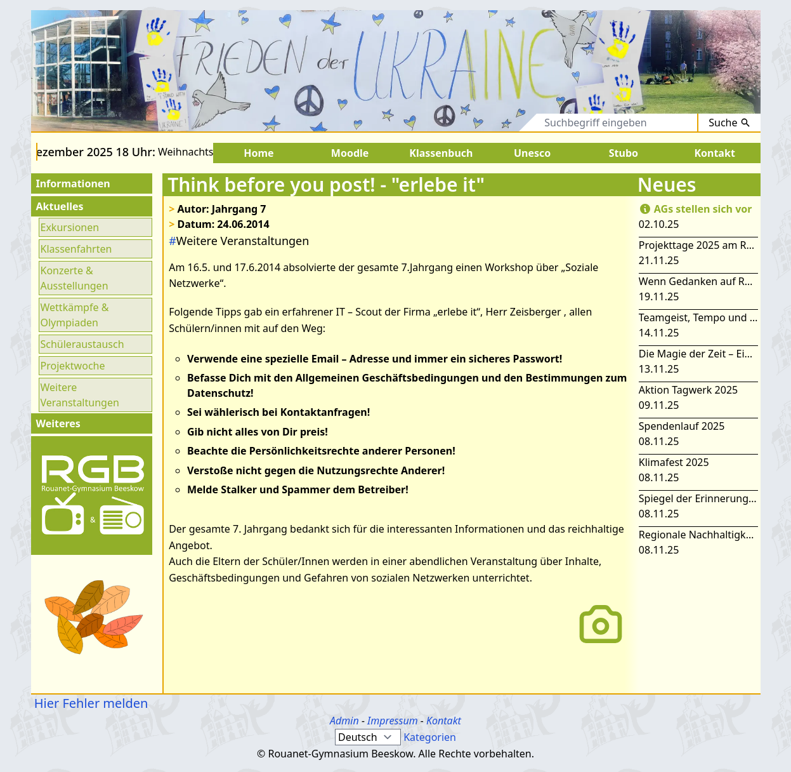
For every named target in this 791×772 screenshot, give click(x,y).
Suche (729, 123)
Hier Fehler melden (89, 703)
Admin (344, 721)
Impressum (392, 721)
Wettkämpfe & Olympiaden (75, 314)
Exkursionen (70, 227)
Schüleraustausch (82, 344)
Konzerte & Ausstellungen (74, 278)
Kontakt (443, 721)
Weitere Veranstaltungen (80, 394)
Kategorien (429, 737)
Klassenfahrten (76, 249)
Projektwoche (73, 366)
